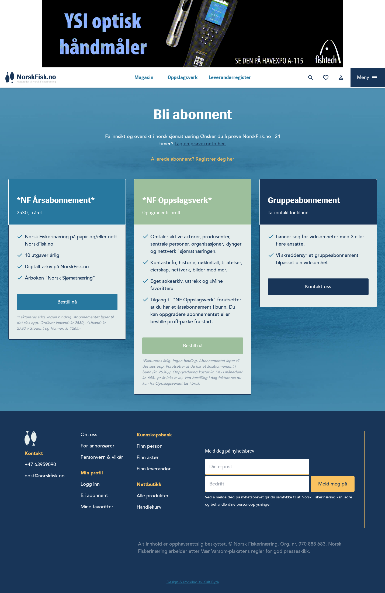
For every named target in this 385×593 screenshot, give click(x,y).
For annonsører (98, 446)
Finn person (149, 446)
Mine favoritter (324, 77)
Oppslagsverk (183, 77)
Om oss (89, 434)
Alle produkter (153, 496)
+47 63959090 (40, 464)
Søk (309, 77)
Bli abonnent (94, 495)
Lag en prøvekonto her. (200, 144)
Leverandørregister (230, 77)
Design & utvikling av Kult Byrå (193, 582)
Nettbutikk (149, 484)
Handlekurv (149, 507)
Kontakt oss (318, 286)
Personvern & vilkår (102, 457)
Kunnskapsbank (154, 434)
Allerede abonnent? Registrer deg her (192, 159)
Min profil (92, 472)
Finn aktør (148, 457)
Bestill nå (67, 302)
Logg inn (339, 77)
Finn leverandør (154, 469)
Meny (363, 77)
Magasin (143, 77)
